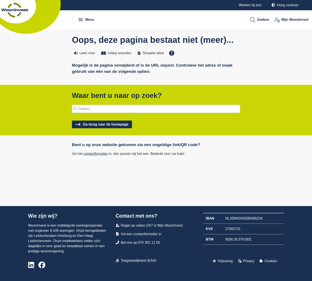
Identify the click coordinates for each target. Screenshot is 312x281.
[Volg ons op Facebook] (41, 265)
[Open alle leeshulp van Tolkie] (171, 53)
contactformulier (95, 153)
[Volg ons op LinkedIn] (31, 265)
